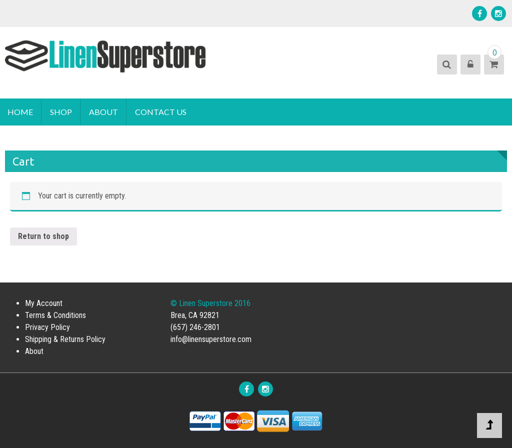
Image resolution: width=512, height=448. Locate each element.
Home (20, 111)
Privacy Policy (47, 327)
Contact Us (160, 111)
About (103, 111)
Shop (61, 111)
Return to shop (43, 236)
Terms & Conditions (55, 315)
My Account (43, 303)
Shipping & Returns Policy (65, 339)
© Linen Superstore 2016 (210, 303)
